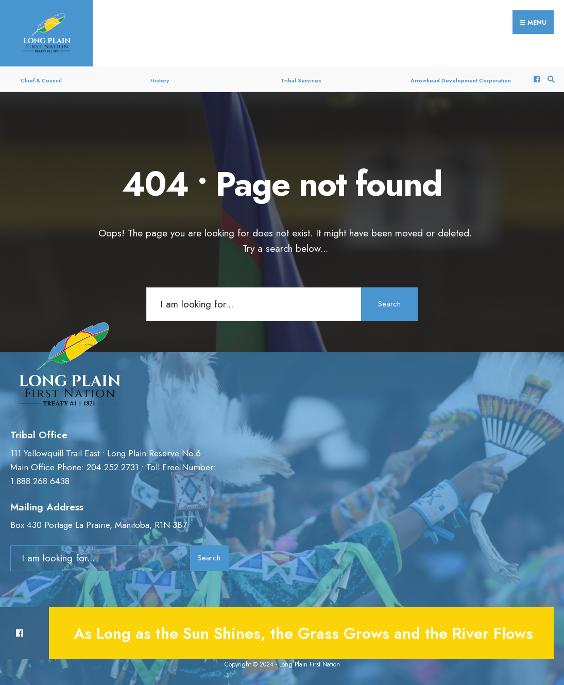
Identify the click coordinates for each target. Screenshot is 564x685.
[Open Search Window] (549, 80)
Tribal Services (301, 80)
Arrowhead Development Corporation (461, 80)
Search (389, 304)
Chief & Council (41, 80)
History (159, 80)
